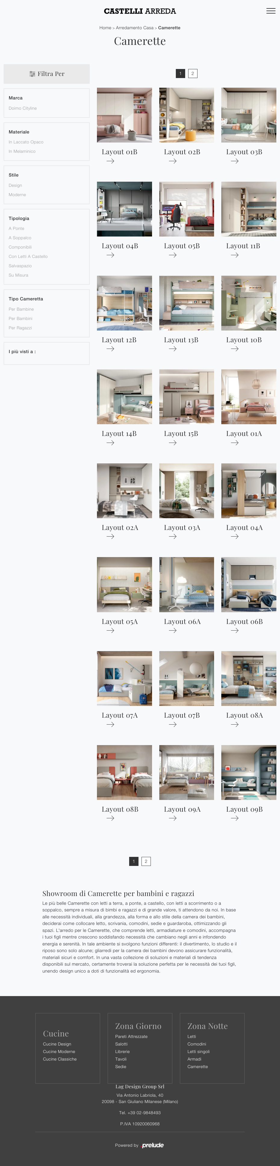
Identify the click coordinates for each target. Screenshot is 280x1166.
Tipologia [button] (19, 218)
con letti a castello (28, 256)
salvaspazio (20, 265)
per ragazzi (20, 327)
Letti (192, 1036)
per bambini (21, 318)
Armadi (194, 1058)
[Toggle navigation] (270, 11)
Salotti (121, 1043)
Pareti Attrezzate (131, 1036)
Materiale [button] (19, 132)
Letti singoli (199, 1051)
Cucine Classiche (60, 1058)
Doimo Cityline (23, 108)
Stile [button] (14, 175)
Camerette (169, 27)
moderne (17, 194)
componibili (20, 246)
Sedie (120, 1066)
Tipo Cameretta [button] (26, 299)
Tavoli (121, 1058)
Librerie (122, 1051)
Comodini (197, 1043)
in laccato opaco (26, 141)
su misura (18, 274)
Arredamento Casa (135, 27)
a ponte (16, 228)
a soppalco (20, 237)
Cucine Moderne (59, 1051)
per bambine (21, 309)
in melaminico (22, 151)
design (15, 185)
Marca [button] (16, 98)
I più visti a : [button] (22, 351)
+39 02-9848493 (144, 1112)
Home (105, 27)
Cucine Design (57, 1043)
